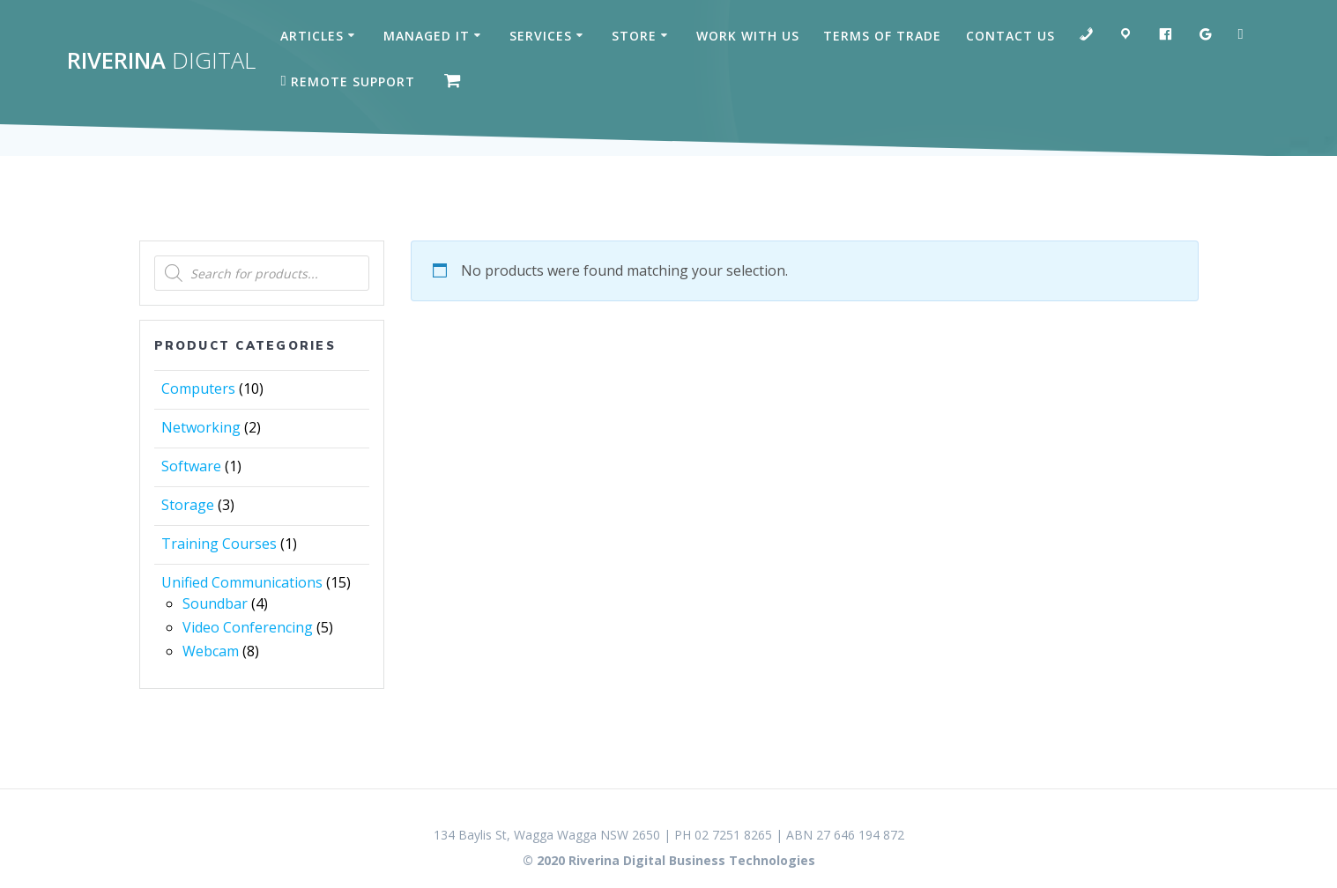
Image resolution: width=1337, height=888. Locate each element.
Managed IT (426, 35)
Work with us (747, 35)
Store (634, 35)
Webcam (210, 651)
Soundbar (215, 603)
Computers (198, 388)
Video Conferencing (247, 627)
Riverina (161, 60)
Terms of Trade (882, 35)
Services (540, 35)
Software (191, 466)
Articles (312, 35)
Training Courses (219, 543)
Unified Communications (242, 582)
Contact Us (1010, 35)
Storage (187, 504)
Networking (201, 427)
